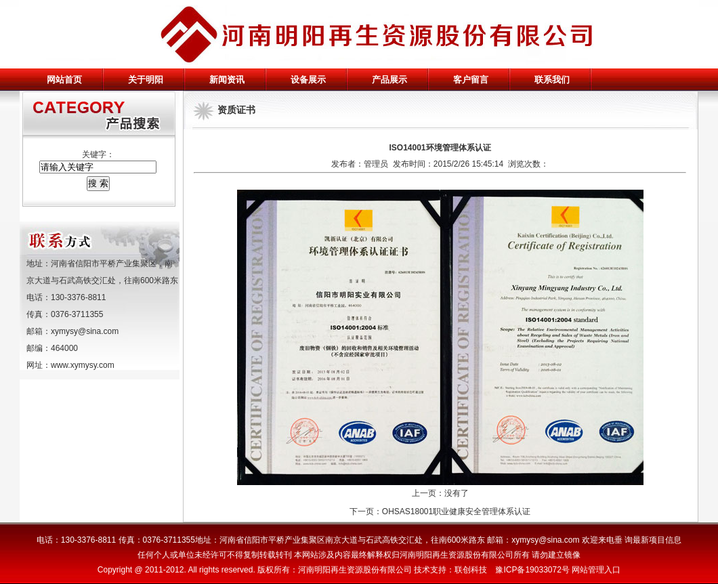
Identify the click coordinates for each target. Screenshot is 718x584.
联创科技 (471, 570)
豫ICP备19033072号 (532, 570)
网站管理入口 (596, 570)
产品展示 (389, 80)
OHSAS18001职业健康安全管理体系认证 (456, 511)
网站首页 (64, 80)
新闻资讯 (227, 80)
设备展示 (308, 80)
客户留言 (470, 80)
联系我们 (552, 80)
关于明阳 (145, 80)
